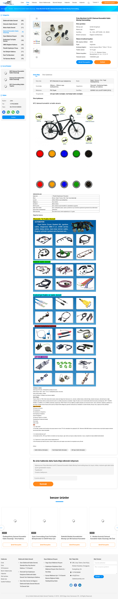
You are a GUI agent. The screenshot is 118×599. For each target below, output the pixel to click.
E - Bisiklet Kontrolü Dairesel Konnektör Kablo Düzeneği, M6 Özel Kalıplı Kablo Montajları (102, 539)
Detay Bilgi (36, 75)
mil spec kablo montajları (78, 450)
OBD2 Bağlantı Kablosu (13, 45)
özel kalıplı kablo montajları (59, 450)
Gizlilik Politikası (6, 582)
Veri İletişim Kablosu (13, 52)
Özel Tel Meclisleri (13, 55)
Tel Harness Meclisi (13, 59)
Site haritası (4, 576)
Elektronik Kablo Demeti (13, 21)
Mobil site (4, 579)
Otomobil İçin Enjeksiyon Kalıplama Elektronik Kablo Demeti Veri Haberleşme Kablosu (30, 574)
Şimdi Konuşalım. (110, 2)
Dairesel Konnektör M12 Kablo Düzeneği (17, 78)
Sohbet (13, 117)
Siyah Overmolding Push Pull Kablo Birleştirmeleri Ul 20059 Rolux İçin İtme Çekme (44, 539)
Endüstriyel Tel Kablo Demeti (13, 40)
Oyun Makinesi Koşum (13, 36)
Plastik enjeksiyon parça (13, 48)
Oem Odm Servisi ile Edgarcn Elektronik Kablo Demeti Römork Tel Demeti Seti (29, 583)
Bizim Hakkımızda (6, 571)
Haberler (82, 2)
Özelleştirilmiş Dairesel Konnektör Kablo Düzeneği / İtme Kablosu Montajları (14, 539)
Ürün (2, 565)
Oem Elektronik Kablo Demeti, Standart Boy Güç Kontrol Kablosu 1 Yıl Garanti (29, 565)
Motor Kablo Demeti (13, 28)
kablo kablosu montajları (41, 450)
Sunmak (43, 484)
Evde (2, 562)
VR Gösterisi (4, 568)
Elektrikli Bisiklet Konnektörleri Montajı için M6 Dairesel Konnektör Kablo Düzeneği (73, 539)
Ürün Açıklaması (47, 75)
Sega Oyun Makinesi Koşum (53, 562)
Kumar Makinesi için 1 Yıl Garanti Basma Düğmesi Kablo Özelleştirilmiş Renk (55, 578)
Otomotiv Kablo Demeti (13, 24)
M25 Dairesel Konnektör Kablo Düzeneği (17, 72)
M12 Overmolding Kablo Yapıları (17, 85)
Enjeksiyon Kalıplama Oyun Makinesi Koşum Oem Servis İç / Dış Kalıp (55, 569)
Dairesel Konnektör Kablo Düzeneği (13, 31)
